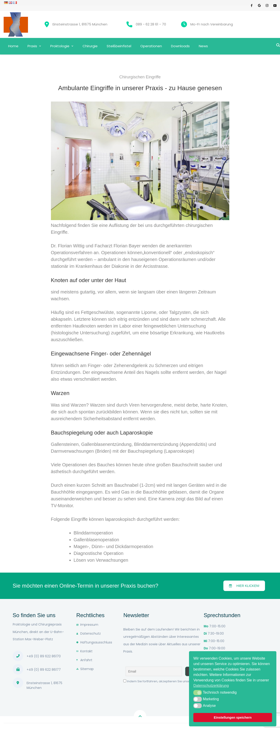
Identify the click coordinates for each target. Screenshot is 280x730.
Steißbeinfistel (119, 46)
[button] (244, 586)
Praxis (32, 46)
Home (13, 46)
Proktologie (59, 46)
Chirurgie (90, 46)
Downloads (180, 46)
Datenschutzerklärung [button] (211, 686)
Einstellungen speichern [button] (233, 717)
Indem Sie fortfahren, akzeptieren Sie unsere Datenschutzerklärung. (177, 681)
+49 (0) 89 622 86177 (44, 669)
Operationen (151, 46)
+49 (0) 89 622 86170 (44, 656)
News (203, 46)
